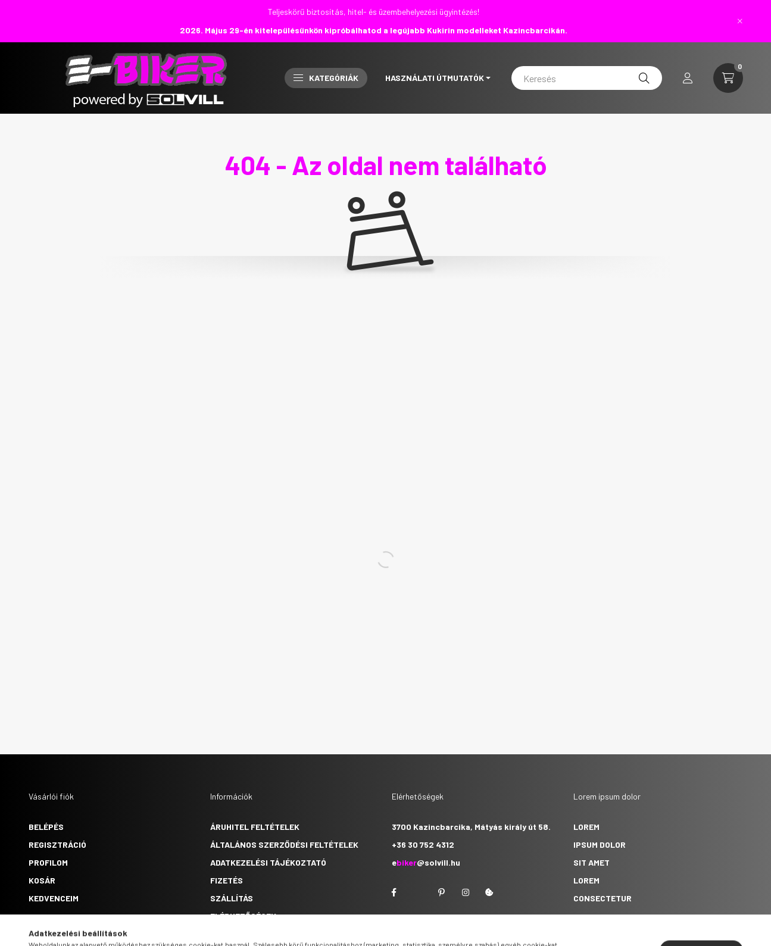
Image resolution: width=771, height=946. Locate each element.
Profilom (48, 862)
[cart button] (728, 78)
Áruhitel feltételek (254, 827)
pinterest (442, 892)
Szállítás (231, 898)
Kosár (42, 880)
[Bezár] (740, 21)
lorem (586, 827)
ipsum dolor (599, 844)
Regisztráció (57, 844)
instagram (465, 892)
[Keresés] (586, 78)
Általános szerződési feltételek (284, 844)
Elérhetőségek (243, 916)
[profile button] (688, 78)
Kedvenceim (54, 898)
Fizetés (226, 880)
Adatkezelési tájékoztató (268, 862)
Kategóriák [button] (326, 78)
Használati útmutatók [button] (434, 78)
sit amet (591, 862)
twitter (418, 892)
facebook (394, 892)
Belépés (46, 827)
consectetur (602, 898)
